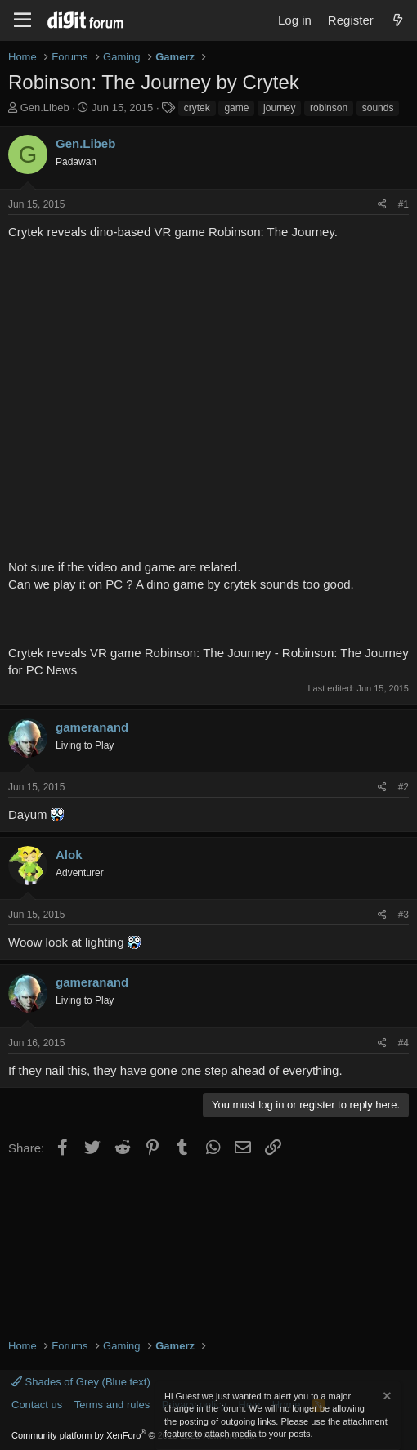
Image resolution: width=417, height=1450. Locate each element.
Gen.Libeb (45, 107)
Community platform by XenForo (133, 1435)
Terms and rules (112, 1405)
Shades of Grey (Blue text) (80, 1382)
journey (279, 108)
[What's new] (398, 20)
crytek (197, 108)
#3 (403, 914)
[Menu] (22, 20)
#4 (403, 1043)
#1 (403, 204)
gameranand (92, 727)
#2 (403, 787)
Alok (69, 854)
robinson (329, 108)
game (236, 108)
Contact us (36, 1405)
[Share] (382, 204)
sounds (378, 108)
